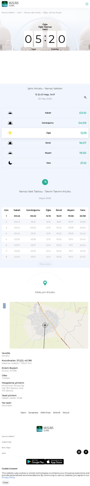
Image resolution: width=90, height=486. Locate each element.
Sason (23, 413)
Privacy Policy (8, 477)
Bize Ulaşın (6, 448)
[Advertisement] (45, 67)
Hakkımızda (6, 442)
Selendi (56, 413)
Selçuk (66, 413)
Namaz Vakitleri (8, 13)
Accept (5, 482)
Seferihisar (46, 413)
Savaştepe (33, 413)
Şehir (19, 13)
